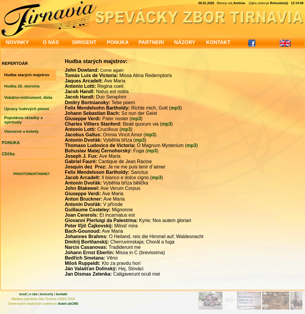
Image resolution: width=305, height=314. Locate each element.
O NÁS (51, 42)
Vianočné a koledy (21, 131)
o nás (33, 294)
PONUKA (118, 42)
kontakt (61, 294)
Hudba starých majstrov (26, 75)
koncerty (46, 294)
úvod (22, 294)
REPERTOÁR (15, 63)
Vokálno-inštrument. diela (28, 97)
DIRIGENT (84, 42)
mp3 (175, 107)
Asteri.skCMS (68, 303)
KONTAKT (218, 42)
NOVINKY (17, 42)
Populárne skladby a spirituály (23, 119)
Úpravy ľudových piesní (26, 109)
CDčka (8, 153)
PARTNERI (151, 42)
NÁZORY (184, 42)
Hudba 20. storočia (22, 86)
